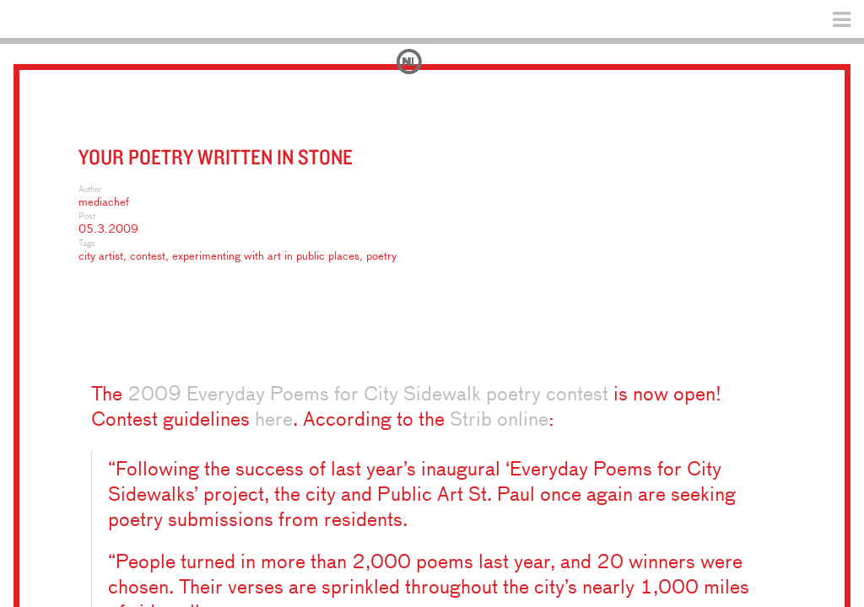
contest (147, 256)
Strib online (499, 420)
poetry (381, 256)
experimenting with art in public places (265, 256)
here (274, 420)
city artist (100, 256)
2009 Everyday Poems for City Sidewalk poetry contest (367, 395)
